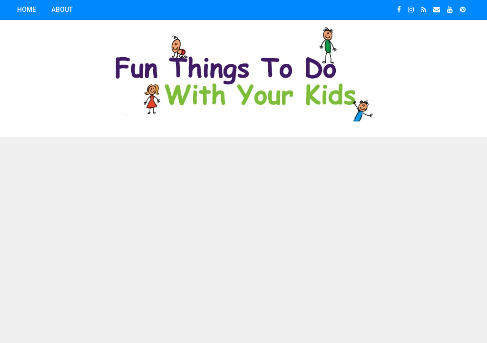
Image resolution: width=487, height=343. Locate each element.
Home (26, 9)
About (62, 9)
